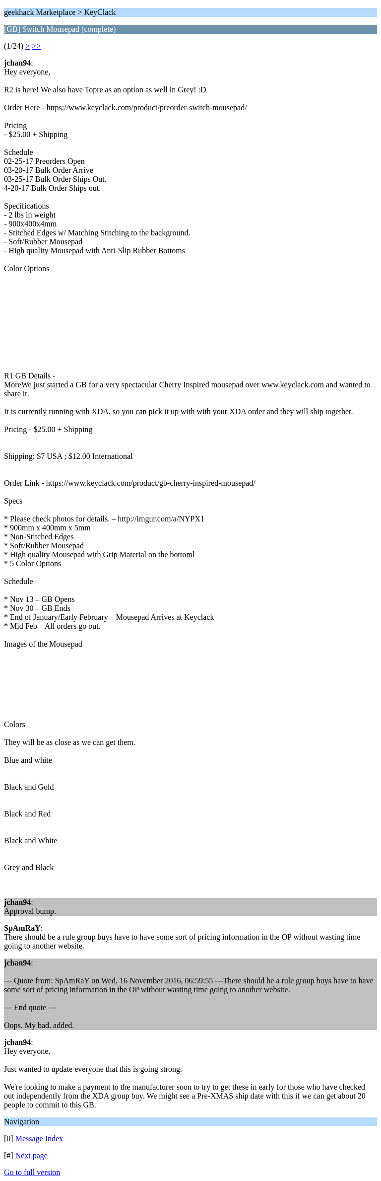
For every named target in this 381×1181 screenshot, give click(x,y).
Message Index (39, 1138)
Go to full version (32, 1172)
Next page (31, 1155)
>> (36, 46)
